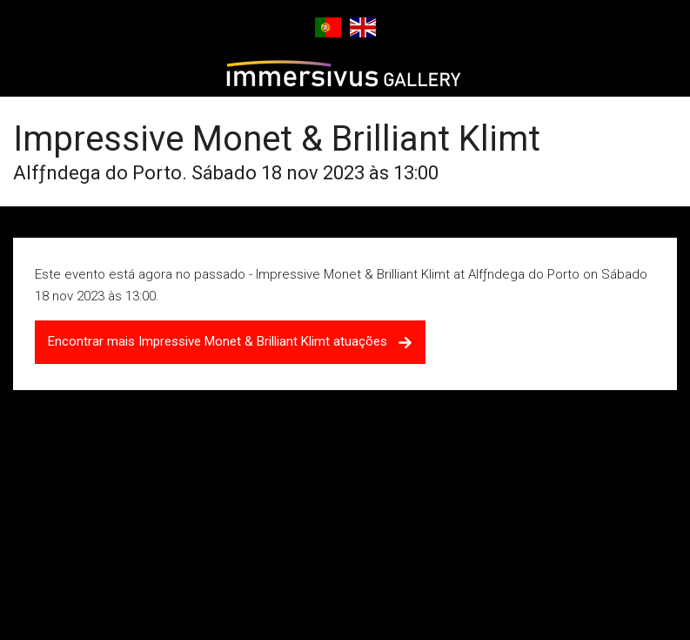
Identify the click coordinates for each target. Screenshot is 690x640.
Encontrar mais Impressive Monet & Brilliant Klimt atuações (230, 341)
